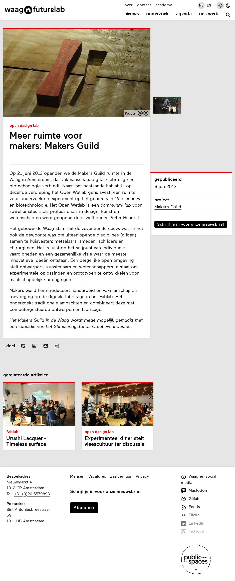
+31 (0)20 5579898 (32, 493)
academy (163, 4)
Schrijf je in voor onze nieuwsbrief (190, 224)
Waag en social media (198, 479)
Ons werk (208, 14)
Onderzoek (157, 14)
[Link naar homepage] (34, 10)
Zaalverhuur (121, 476)
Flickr (190, 515)
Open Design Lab (24, 126)
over (128, 4)
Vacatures (97, 476)
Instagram (194, 531)
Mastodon (194, 490)
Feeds (190, 507)
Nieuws (131, 14)
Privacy (142, 476)
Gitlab (190, 499)
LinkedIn (192, 523)
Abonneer (84, 507)
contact (144, 4)
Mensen (77, 476)
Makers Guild (167, 206)
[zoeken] (228, 15)
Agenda (184, 14)
